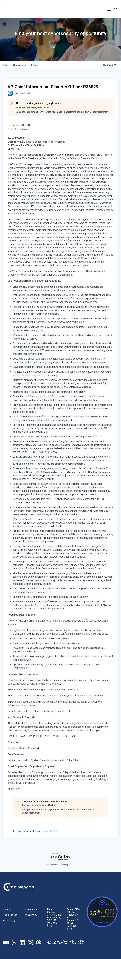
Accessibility (9, 920)
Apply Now (14, 788)
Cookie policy (66, 865)
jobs (5, 65)
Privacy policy (52, 865)
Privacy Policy (30, 915)
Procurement (30, 909)
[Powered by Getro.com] (60, 857)
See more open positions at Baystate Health (35, 831)
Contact (7, 909)
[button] (109, 9)
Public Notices (10, 915)
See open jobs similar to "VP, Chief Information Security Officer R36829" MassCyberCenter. (62, 112)
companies (19, 65)
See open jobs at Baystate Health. (33, 107)
